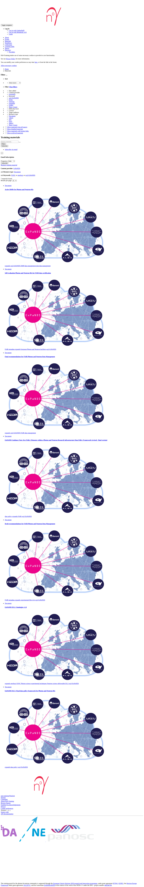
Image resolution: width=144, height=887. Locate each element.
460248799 (108, 885)
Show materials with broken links (17, 131)
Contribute (4, 799)
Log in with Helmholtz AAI (18, 32)
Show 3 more (13, 125)
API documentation (7, 814)
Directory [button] (8, 50)
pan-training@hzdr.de (8, 796)
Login (11, 34)
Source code (5, 812)
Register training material (9, 165)
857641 (115, 883)
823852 (120, 883)
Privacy (3, 807)
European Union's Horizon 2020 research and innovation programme (75, 883)
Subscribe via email (11, 149)
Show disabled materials (14, 129)
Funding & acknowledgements (10, 805)
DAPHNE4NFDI (49, 885)
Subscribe (5, 146)
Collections (8, 45)
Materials (8, 41)
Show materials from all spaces (16, 127)
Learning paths (9, 46)
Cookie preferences (7, 808)
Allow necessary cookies (9, 65)
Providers (12, 52)
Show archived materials (14, 133)
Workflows (8, 43)
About (7, 37)
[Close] (2, 153)
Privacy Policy (10, 59)
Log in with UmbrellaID (16, 30)
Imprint (3, 797)
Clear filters (13, 87)
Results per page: (6, 180)
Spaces (7, 48)
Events (7, 39)
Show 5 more (13, 107)
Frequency (4, 161)
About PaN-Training (7, 801)
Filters (3, 144)
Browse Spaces (5, 803)
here (36, 62)
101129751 (26, 885)
